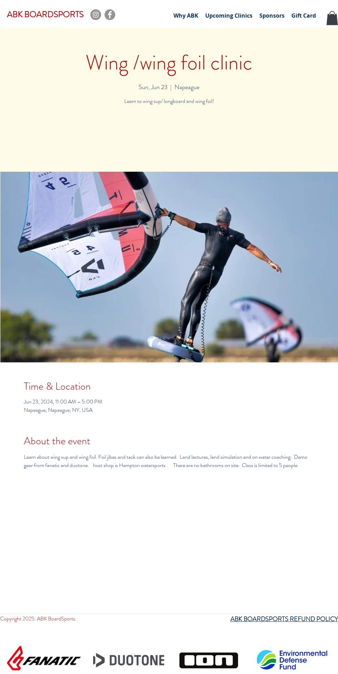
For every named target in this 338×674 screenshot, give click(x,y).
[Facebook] (110, 14)
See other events (169, 139)
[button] (332, 18)
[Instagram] (95, 14)
